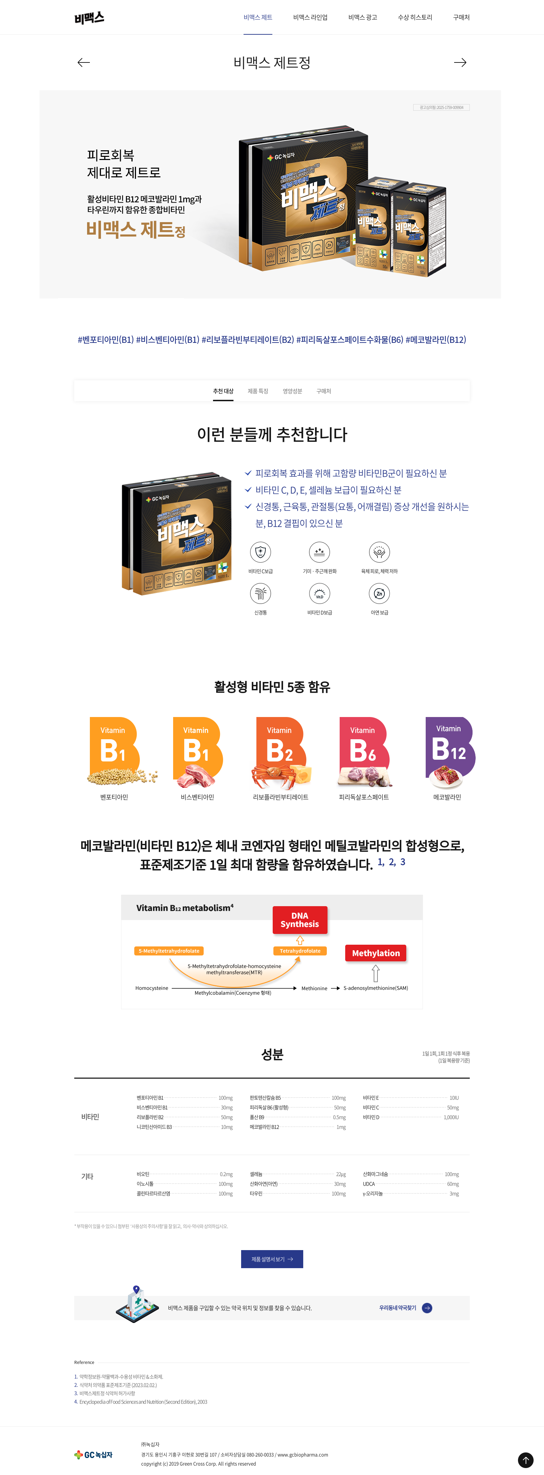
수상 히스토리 (415, 17)
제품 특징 (258, 391)
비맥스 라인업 (310, 17)
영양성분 (292, 391)
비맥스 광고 (362, 17)
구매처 (461, 17)
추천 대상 (223, 391)
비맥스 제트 (258, 17)
